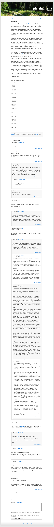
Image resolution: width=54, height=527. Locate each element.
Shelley (29, 23)
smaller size (19, 502)
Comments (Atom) (30, 523)
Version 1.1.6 (22, 426)
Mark (19, 190)
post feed (36, 134)
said (18, 436)
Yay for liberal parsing (15, 18)
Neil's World (20, 448)
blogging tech (13, 134)
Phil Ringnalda (20, 142)
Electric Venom (20, 477)
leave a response (21, 135)
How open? (14, 21)
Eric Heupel (21, 255)
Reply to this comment (38, 148)
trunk (41, 146)
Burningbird (20, 461)
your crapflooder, (37, 36)
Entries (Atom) (23, 523)
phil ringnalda (42, 8)
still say (22, 53)
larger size (23, 502)
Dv (18, 151)
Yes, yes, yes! (39, 18)
